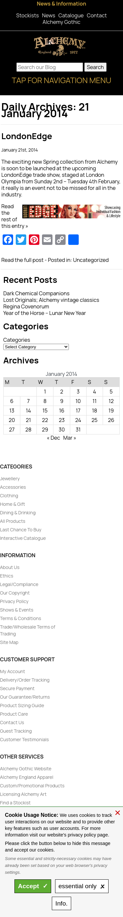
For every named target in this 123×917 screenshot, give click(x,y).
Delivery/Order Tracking (25, 680)
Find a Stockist (15, 802)
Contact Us (12, 722)
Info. (61, 903)
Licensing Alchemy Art (23, 794)
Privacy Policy (14, 601)
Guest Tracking (16, 731)
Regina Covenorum (26, 306)
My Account (12, 671)
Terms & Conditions (20, 618)
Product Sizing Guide (22, 705)
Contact (97, 15)
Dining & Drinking (17, 512)
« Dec (53, 437)
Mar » (69, 437)
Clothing (9, 495)
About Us (9, 567)
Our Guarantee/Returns (25, 697)
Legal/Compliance (19, 584)
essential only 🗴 (81, 886)
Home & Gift (12, 504)
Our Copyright (15, 593)
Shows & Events (16, 610)
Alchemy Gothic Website (25, 768)
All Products (12, 521)
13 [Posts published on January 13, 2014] (11, 410)
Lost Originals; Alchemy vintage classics (51, 299)
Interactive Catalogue (23, 538)
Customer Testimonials (24, 739)
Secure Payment (17, 688)
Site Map (9, 642)
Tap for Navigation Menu (62, 80)
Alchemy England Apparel (26, 777)
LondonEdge (26, 136)
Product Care (14, 714)
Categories (16, 340)
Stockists (27, 15)
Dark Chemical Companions (36, 293)
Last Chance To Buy (20, 529)
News (48, 15)
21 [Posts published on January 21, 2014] (28, 420)
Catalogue (71, 15)
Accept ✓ (33, 886)
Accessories (13, 487)
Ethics (6, 576)
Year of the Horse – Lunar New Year (44, 313)
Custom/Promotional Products (32, 785)
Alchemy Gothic (61, 22)
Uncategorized (91, 260)
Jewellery (10, 478)
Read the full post (22, 260)
